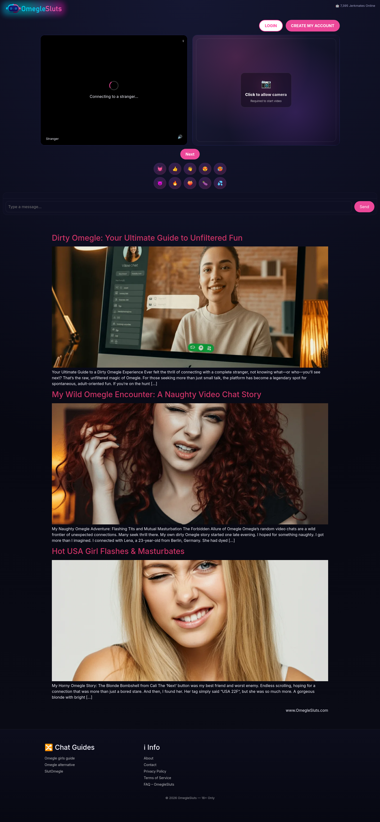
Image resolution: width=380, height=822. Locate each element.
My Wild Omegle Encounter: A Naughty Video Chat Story (156, 394)
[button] (266, 90)
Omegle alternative (60, 765)
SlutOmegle (54, 771)
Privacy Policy (155, 771)
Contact (150, 765)
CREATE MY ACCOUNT (312, 25)
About (148, 758)
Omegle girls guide (60, 758)
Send (364, 206)
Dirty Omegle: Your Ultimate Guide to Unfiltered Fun (147, 238)
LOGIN (271, 25)
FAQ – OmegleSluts (159, 784)
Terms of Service (157, 778)
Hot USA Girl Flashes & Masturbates (118, 551)
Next (190, 154)
